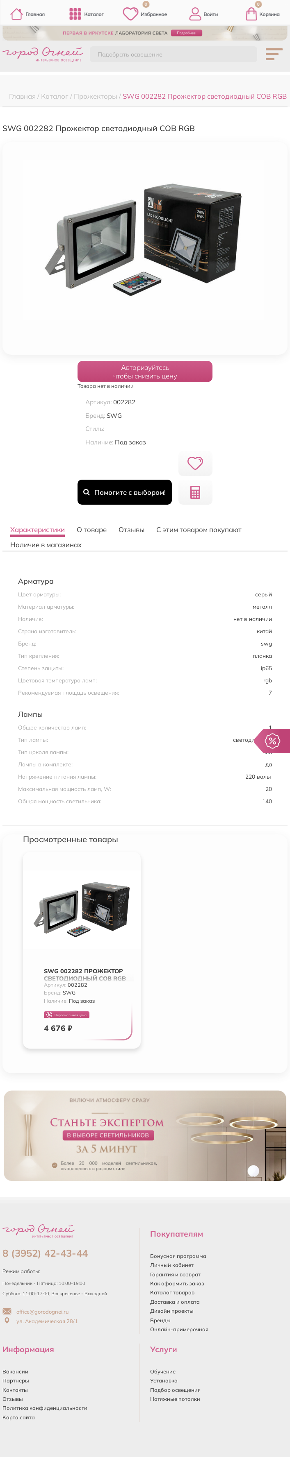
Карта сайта (18, 1417)
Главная (27, 13)
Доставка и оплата (175, 1301)
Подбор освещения (175, 1390)
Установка (164, 1380)
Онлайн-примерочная (179, 1329)
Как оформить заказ (177, 1283)
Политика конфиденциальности (44, 1408)
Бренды (160, 1320)
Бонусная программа (178, 1256)
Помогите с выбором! (124, 492)
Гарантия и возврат (175, 1274)
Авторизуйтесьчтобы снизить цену (145, 371)
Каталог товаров (172, 1292)
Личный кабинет (172, 1265)
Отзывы (12, 1399)
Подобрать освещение (130, 54)
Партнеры (15, 1380)
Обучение (163, 1371)
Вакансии (15, 1371)
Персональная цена (66, 1015)
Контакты (15, 1390)
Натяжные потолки (175, 1399)
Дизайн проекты (172, 1310)
